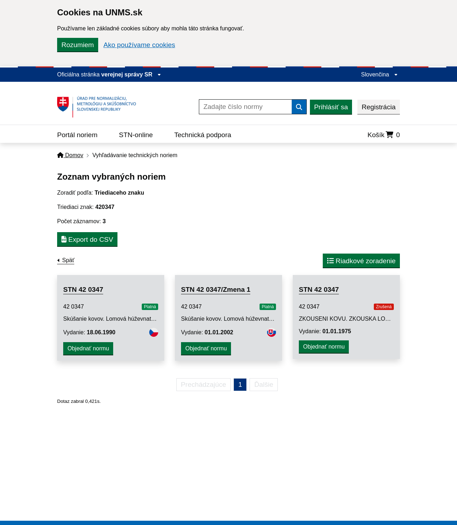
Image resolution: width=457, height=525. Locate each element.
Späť (68, 260)
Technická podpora (202, 135)
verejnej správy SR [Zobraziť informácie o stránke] (131, 74)
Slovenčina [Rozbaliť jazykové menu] (379, 74)
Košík (383, 135)
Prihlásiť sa (331, 107)
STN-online (136, 135)
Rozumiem (77, 45)
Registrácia (379, 107)
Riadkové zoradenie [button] (361, 261)
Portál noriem (77, 135)
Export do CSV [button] (87, 239)
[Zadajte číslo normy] (245, 107)
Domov (70, 155)
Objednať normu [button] (88, 348)
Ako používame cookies (139, 44)
